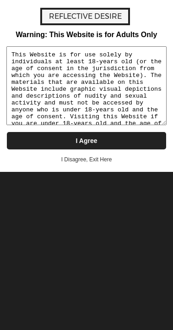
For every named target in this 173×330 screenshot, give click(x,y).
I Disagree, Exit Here (86, 159)
